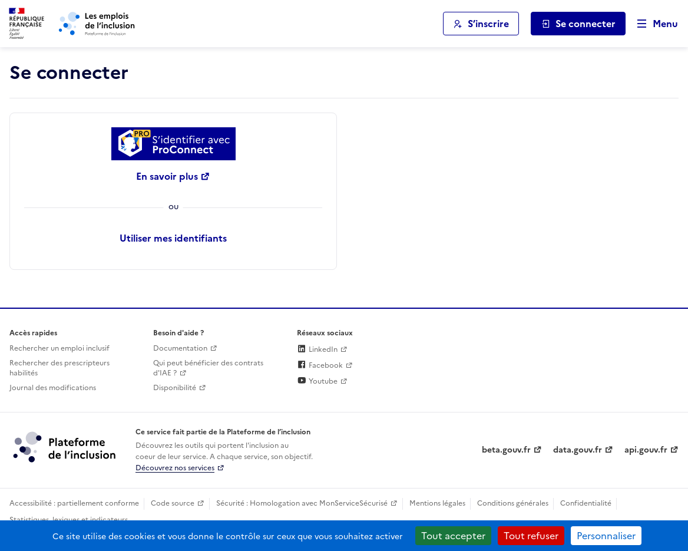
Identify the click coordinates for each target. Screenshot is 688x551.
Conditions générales (512, 503)
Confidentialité (585, 503)
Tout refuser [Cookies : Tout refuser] (531, 536)
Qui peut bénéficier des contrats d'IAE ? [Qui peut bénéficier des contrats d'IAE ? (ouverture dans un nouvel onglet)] (208, 368)
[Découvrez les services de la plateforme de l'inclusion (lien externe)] (65, 446)
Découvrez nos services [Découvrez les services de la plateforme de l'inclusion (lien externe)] (174, 468)
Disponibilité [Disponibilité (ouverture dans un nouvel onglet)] (174, 387)
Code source (172, 503)
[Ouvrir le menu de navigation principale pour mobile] (652, 24)
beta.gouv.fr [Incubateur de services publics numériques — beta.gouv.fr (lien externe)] (506, 450)
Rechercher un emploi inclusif (59, 348)
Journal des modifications (52, 387)
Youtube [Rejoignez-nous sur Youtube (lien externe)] (317, 381)
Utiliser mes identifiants (173, 238)
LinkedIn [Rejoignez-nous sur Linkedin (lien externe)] (317, 349)
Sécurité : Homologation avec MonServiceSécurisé (302, 503)
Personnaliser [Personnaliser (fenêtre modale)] (606, 536)
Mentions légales (437, 503)
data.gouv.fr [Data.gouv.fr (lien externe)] (577, 450)
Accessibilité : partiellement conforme (74, 503)
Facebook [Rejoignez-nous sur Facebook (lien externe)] (320, 365)
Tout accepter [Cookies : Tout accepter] (453, 536)
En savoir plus (167, 176)
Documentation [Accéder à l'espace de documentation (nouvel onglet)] (180, 348)
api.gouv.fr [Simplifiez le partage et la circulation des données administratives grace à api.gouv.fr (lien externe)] (645, 450)
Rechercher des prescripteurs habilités (59, 368)
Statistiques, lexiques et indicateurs (68, 519)
